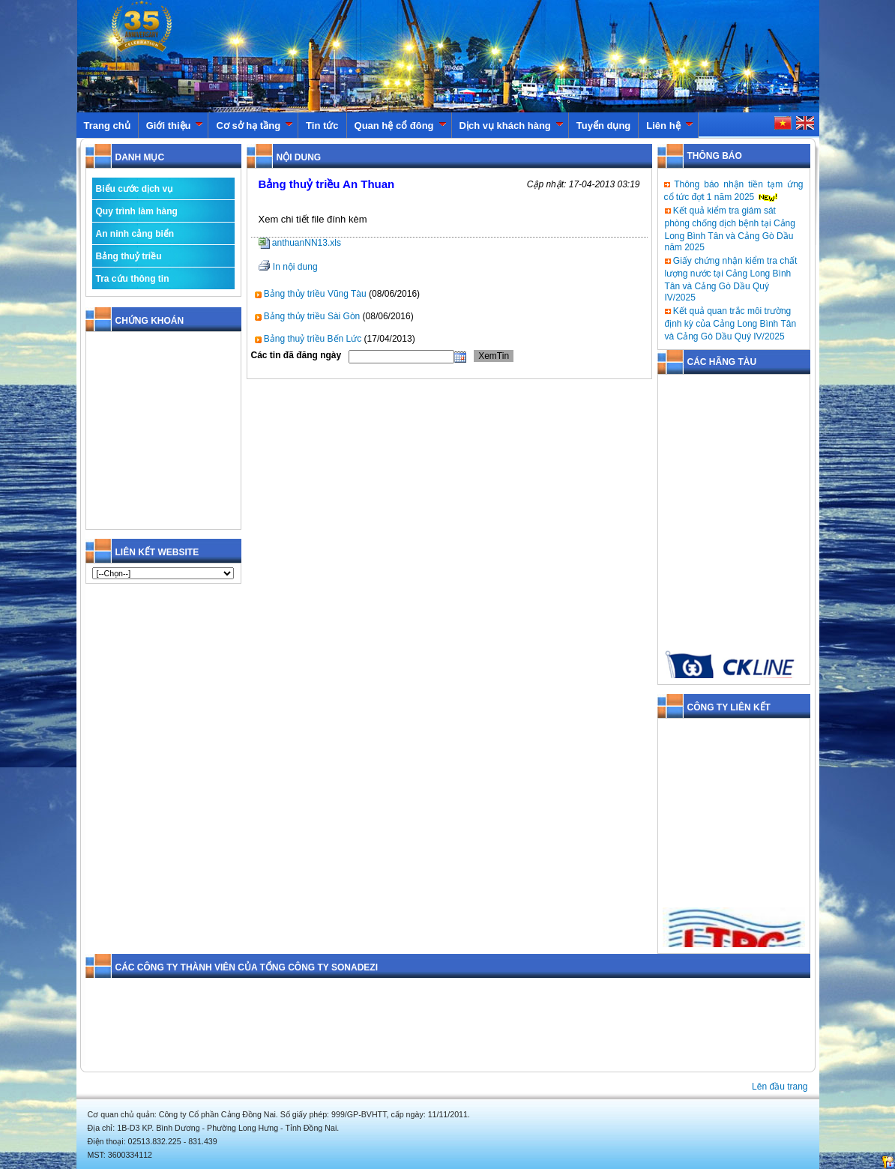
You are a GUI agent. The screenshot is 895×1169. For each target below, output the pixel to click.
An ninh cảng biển (135, 234)
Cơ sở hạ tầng (254, 125)
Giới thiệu (175, 125)
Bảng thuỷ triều (129, 256)
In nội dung (295, 267)
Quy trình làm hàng (137, 211)
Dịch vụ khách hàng (511, 125)
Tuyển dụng (603, 125)
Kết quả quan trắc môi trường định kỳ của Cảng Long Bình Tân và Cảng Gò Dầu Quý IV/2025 (731, 324)
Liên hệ (669, 125)
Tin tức (322, 125)
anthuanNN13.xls (300, 243)
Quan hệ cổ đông (401, 125)
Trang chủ (107, 125)
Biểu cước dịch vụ (134, 189)
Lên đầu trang (779, 1086)
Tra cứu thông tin (132, 279)
